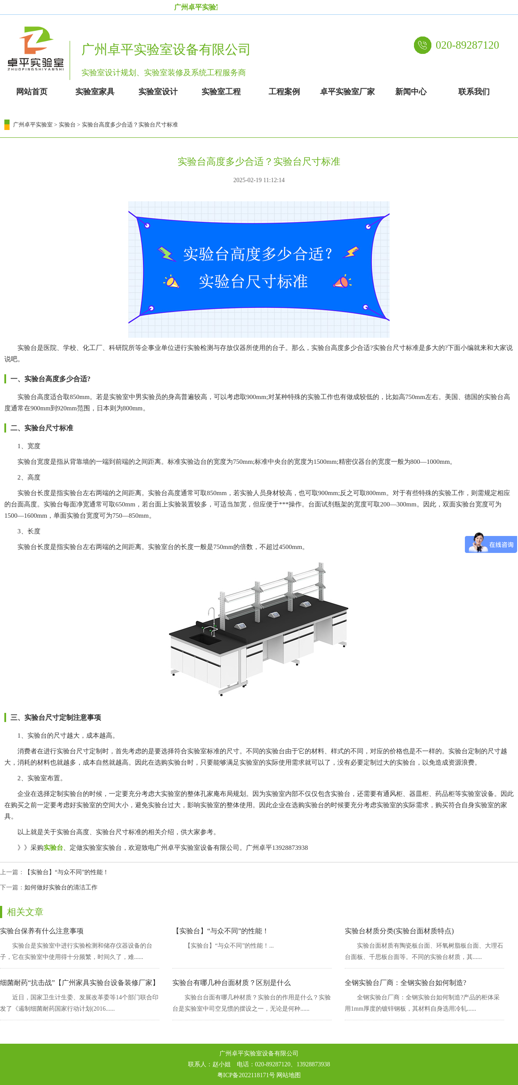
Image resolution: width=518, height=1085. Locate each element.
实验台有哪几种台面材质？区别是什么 (231, 982)
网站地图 (288, 1075)
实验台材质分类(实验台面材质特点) (399, 931)
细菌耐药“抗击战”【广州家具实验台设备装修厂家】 (79, 982)
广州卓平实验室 (33, 124)
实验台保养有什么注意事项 (42, 931)
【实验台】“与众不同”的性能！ (66, 872)
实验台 (67, 124)
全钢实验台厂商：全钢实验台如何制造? (405, 982)
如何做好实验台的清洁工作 (61, 887)
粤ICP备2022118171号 (246, 1075)
